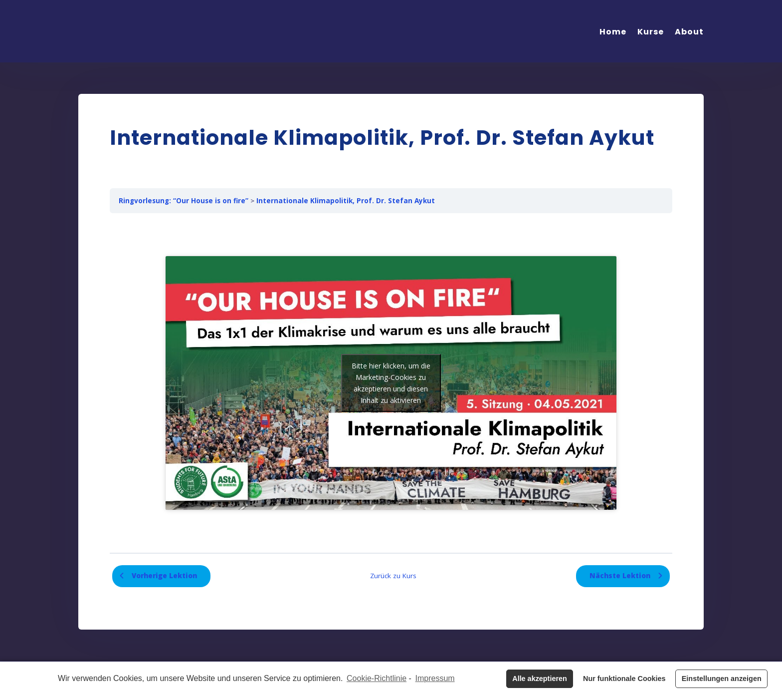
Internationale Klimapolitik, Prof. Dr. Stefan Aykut (345, 200)
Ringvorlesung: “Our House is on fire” (183, 200)
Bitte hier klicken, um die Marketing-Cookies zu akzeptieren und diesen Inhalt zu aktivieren (391, 383)
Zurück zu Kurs (393, 575)
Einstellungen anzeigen (722, 679)
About (689, 31)
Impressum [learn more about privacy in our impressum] (435, 678)
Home (612, 31)
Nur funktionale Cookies (624, 679)
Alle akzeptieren (539, 679)
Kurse (650, 31)
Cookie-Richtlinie (376, 678)
